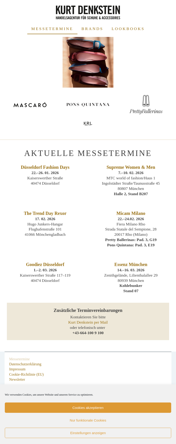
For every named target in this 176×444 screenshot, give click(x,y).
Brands (92, 28)
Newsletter (17, 379)
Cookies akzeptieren (88, 408)
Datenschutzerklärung (25, 364)
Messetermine (52, 28)
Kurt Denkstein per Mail (88, 322)
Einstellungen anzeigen (88, 433)
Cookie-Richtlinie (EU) (26, 374)
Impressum (17, 369)
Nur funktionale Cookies (88, 420)
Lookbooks (128, 28)
